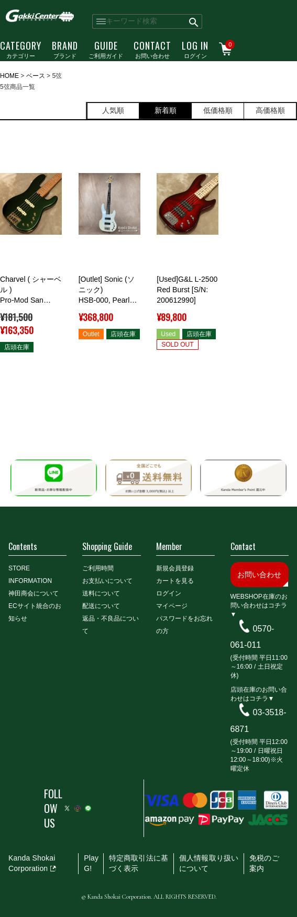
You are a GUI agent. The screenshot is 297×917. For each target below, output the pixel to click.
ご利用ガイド (106, 49)
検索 (194, 21)
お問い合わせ (152, 49)
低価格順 (218, 110)
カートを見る (175, 580)
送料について (101, 593)
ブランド (65, 49)
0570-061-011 (252, 636)
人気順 (113, 110)
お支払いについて (107, 580)
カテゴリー (20, 49)
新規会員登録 (175, 568)
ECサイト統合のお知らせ (34, 612)
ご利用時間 (98, 568)
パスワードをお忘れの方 (184, 625)
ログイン (195, 49)
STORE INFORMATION (30, 574)
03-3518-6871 (258, 720)
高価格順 (270, 110)
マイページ (172, 606)
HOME (9, 75)
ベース (35, 75)
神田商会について (33, 593)
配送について (101, 606)
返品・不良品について (110, 625)
